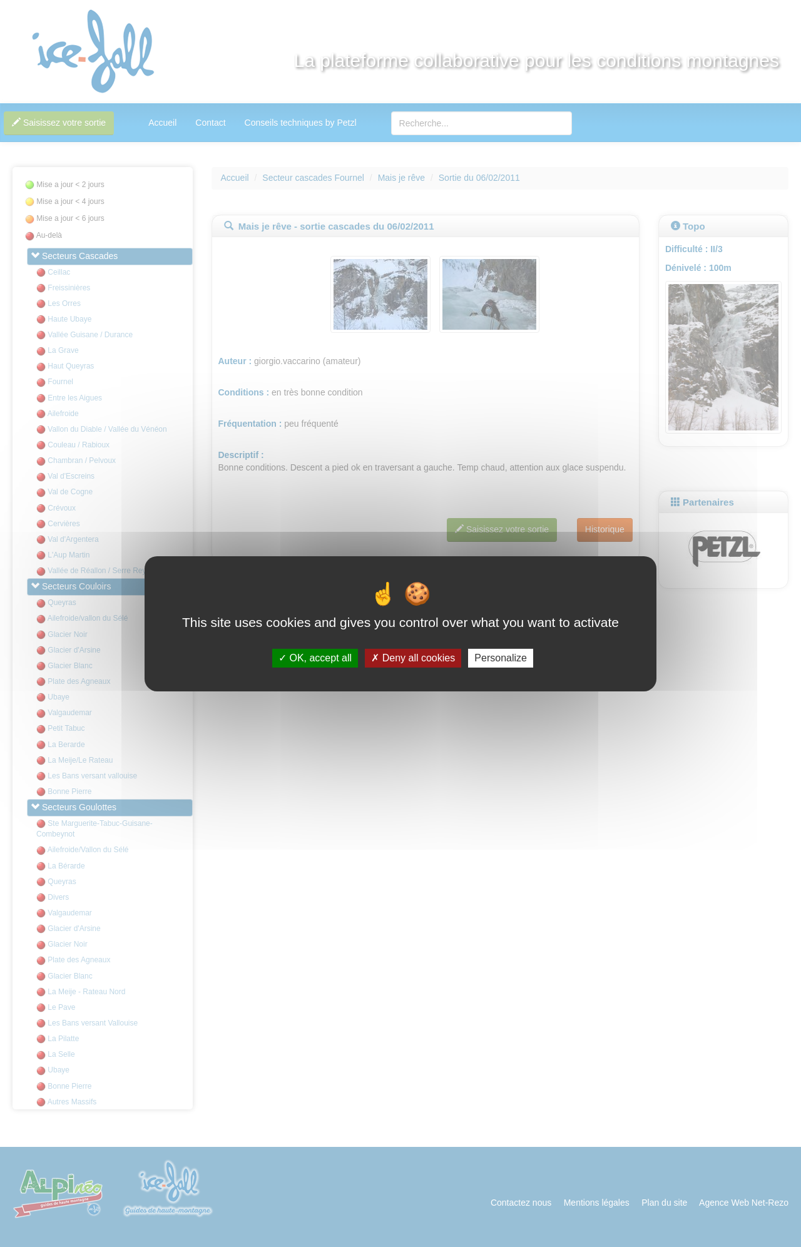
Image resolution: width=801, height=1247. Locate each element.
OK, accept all (315, 658)
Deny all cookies (413, 658)
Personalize (500, 658)
